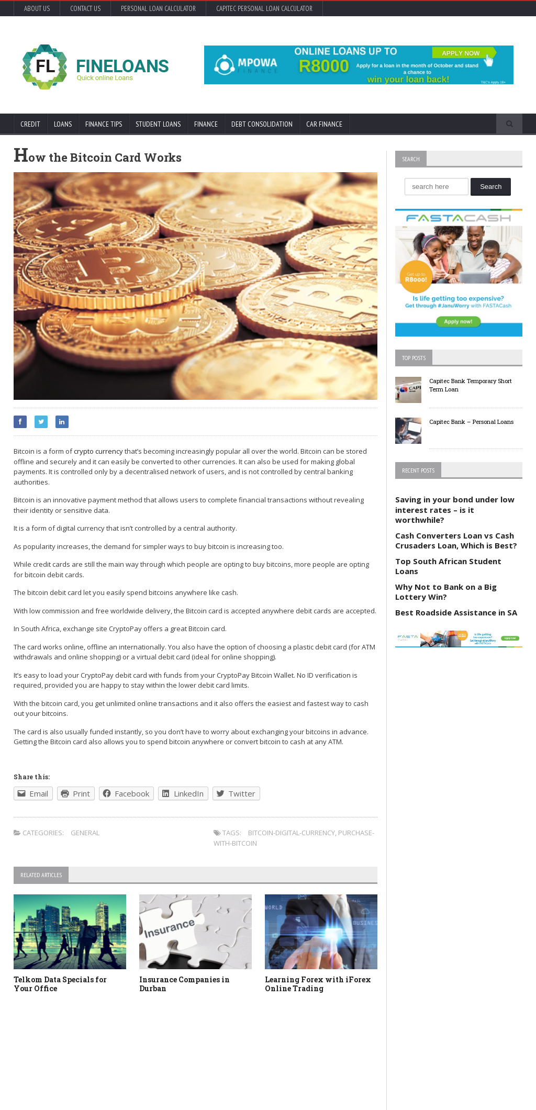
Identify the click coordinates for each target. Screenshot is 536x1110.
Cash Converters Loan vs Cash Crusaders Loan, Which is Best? (456, 540)
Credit (30, 124)
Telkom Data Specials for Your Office (60, 983)
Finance (206, 124)
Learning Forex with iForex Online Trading (318, 983)
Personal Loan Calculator (158, 8)
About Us (37, 8)
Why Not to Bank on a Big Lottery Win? (446, 591)
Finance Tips (103, 124)
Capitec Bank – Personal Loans (471, 421)
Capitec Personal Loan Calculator (264, 8)
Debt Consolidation (262, 124)
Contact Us (85, 8)
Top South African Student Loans (448, 566)
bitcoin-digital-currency (291, 832)
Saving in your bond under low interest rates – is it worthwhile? (455, 509)
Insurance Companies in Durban (184, 983)
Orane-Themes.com (72, 1088)
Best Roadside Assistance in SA (456, 612)
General (85, 832)
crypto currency (98, 451)
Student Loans (158, 124)
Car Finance (324, 124)
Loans (63, 124)
